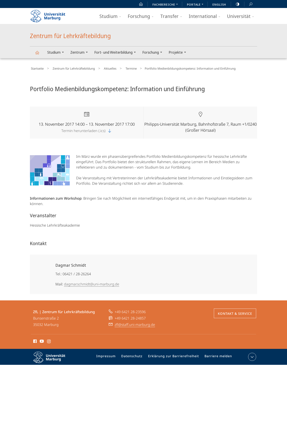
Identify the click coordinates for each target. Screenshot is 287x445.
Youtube (41, 340)
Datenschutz (135, 355)
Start (138, 4)
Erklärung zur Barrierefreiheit (175, 355)
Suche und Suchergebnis (248, 4)
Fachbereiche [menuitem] (166, 4)
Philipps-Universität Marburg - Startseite (51, 15)
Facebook (34, 340)
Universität (242, 16)
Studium (111, 16)
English (219, 4)
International (206, 16)
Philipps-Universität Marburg (52, 358)
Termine (118, 68)
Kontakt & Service (235, 312)
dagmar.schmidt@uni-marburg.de (91, 282)
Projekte (179, 53)
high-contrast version (235, 4)
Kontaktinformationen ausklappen (251, 355)
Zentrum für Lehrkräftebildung (39, 54)
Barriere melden (216, 355)
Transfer (172, 16)
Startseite (36, 68)
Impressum (111, 355)
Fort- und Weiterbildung (116, 53)
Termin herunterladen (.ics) (86, 128)
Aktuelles (101, 68)
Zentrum (80, 53)
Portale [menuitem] (196, 4)
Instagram (49, 340)
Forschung (142, 16)
